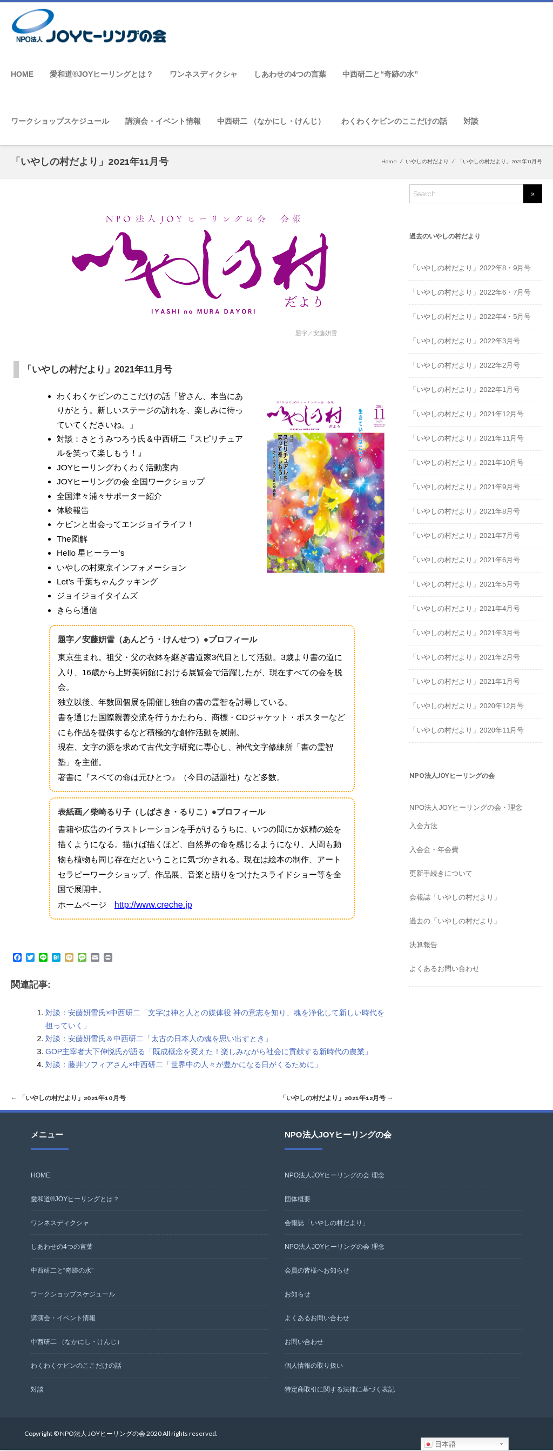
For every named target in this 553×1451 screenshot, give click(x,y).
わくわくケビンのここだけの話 (394, 121)
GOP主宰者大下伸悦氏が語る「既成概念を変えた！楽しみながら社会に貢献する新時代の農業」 (208, 1051)
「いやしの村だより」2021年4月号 (464, 608)
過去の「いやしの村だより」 (455, 921)
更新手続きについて (441, 873)
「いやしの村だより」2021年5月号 (464, 584)
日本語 (440, 1444)
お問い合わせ (304, 1343)
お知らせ (298, 1295)
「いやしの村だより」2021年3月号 (464, 633)
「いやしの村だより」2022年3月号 (464, 341)
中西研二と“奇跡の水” (380, 74)
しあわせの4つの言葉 (290, 74)
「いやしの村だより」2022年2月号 (464, 365)
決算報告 (423, 945)
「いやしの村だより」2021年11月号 (466, 438)
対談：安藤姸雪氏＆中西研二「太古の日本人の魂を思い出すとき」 (158, 1038)
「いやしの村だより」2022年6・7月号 (470, 292)
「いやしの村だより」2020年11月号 (466, 730)
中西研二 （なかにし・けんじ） (271, 121)
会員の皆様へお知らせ (317, 1271)
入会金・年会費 (433, 850)
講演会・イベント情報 (163, 121)
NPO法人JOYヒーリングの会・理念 (465, 807)
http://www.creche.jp (151, 904)
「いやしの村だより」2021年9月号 (464, 487)
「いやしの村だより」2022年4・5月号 (470, 316)
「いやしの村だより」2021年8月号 (464, 511)
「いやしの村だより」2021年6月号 (464, 560)
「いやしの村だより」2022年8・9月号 (470, 268)
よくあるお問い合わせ (444, 968)
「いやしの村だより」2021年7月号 (464, 535)
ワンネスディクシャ (204, 74)
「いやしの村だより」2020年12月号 (466, 706)
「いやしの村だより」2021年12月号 (330, 1098)
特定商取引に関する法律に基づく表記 (340, 1390)
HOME (22, 74)
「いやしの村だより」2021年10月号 (73, 1098)
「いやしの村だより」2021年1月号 (464, 681)
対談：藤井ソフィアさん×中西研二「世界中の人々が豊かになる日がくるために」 (183, 1064)
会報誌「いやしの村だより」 (455, 897)
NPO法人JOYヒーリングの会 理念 (335, 1176)
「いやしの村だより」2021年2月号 (464, 657)
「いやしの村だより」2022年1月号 (464, 389)
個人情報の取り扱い (314, 1366)
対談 (470, 121)
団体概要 (298, 1200)
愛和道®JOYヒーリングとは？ (101, 74)
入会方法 (423, 826)
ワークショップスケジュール (60, 121)
